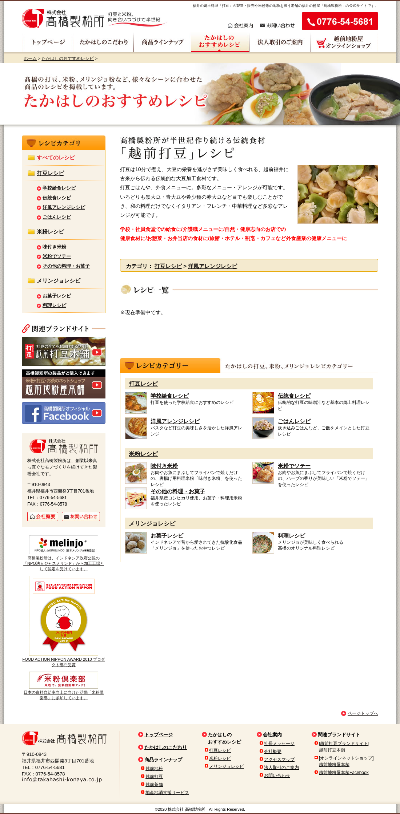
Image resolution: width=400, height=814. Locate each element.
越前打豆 (154, 776)
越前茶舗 (154, 784)
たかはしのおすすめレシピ (67, 58)
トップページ (158, 734)
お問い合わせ (277, 775)
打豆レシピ (168, 266)
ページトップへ (363, 713)
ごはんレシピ (294, 421)
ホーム (30, 58)
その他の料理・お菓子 (178, 491)
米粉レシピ (143, 454)
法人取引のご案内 (281, 767)
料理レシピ (291, 535)
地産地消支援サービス (167, 792)
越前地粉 (154, 768)
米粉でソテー (294, 466)
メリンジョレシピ (152, 524)
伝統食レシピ (294, 396)
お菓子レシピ (167, 535)
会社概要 (272, 751)
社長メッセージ (279, 743)
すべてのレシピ (56, 157)
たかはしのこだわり (165, 747)
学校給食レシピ (170, 396)
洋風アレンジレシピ (212, 266)
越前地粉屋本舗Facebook (344, 772)
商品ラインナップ (163, 759)
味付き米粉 (164, 466)
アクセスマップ (279, 759)
